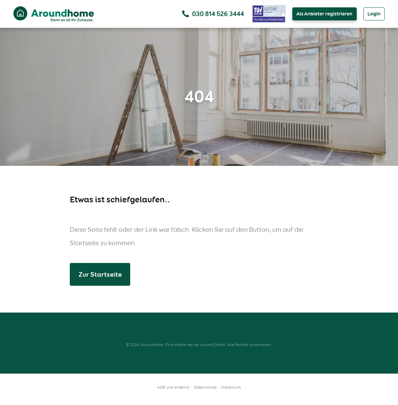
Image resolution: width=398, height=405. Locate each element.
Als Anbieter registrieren (324, 13)
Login (374, 13)
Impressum (231, 387)
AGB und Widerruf (173, 387)
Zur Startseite (100, 274)
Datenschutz (205, 387)
